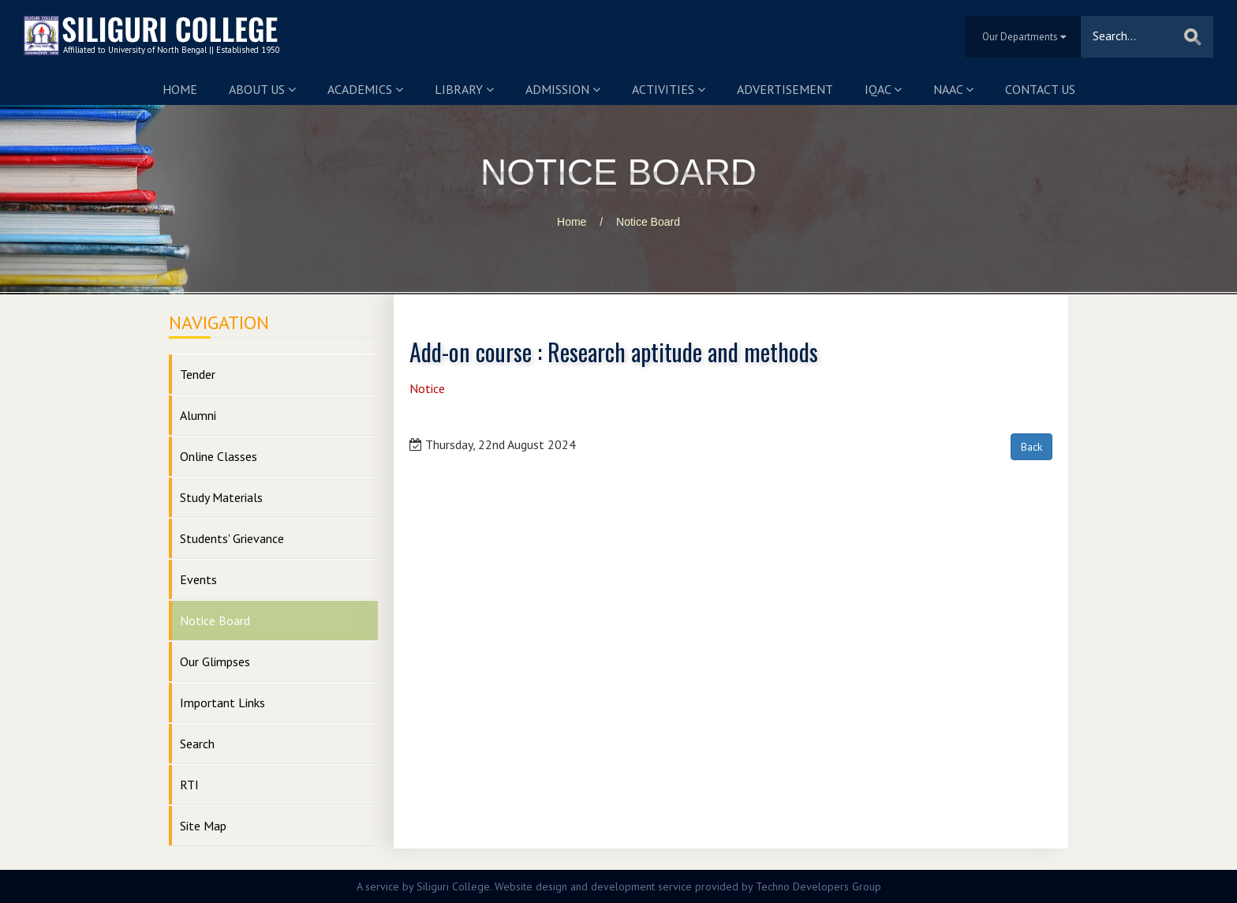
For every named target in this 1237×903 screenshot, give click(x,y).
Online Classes (218, 456)
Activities (668, 89)
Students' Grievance (232, 538)
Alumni (198, 415)
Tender (197, 374)
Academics (365, 89)
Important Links (222, 702)
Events (198, 579)
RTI (189, 784)
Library (464, 89)
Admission (562, 89)
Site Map (203, 826)
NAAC (953, 89)
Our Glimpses (215, 661)
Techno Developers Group (818, 886)
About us (262, 89)
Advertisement (785, 89)
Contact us (1040, 89)
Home (180, 89)
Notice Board (648, 221)
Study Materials (221, 497)
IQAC (883, 89)
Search (197, 743)
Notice (427, 388)
